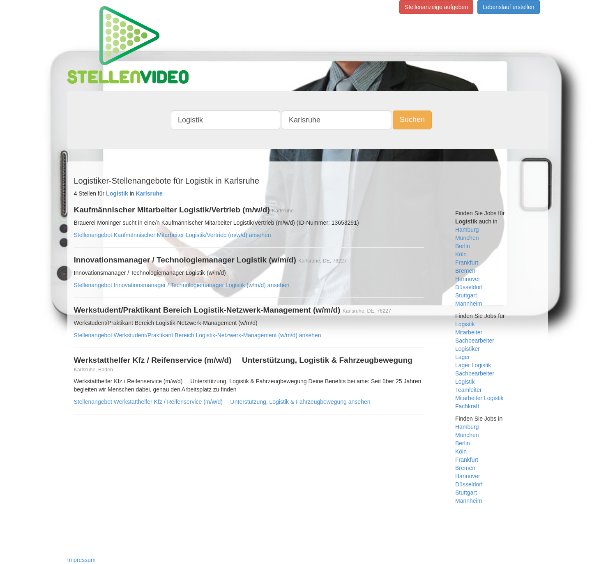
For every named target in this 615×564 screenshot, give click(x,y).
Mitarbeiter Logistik (479, 398)
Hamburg (467, 229)
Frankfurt (466, 262)
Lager (462, 357)
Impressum (81, 560)
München (467, 238)
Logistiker (467, 348)
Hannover (467, 279)
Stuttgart (466, 295)
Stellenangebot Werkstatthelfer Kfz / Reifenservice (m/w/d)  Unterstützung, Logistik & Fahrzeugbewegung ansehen (222, 401)
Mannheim (468, 303)
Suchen (412, 119)
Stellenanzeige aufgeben (436, 7)
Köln (461, 254)
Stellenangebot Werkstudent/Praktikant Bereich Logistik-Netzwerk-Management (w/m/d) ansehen (197, 335)
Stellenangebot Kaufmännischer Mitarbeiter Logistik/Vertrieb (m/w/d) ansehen (172, 235)
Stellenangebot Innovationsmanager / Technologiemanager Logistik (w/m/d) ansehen (182, 285)
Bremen (465, 270)
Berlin (462, 246)
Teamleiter (468, 390)
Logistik (464, 324)
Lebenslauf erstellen (508, 7)
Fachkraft (467, 406)
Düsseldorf (469, 287)
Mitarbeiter (468, 332)
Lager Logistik (473, 365)
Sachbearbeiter (474, 340)
